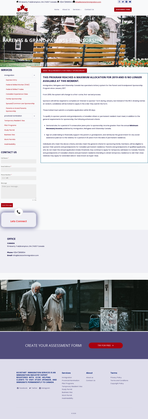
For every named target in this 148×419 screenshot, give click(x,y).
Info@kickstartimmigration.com (88, 2)
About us (89, 377)
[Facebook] (119, 1)
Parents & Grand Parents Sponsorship (16, 109)
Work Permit (67, 395)
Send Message (7, 205)
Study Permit (9, 130)
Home (56, 9)
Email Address (6, 166)
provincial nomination (13, 116)
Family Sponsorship (14, 99)
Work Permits (9, 139)
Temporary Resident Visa (14, 120)
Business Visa (9, 134)
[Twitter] (123, 1)
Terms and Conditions (119, 380)
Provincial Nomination (70, 380)
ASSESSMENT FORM (123, 9)
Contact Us (89, 9)
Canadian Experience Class (17, 94)
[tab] (64, 70)
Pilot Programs (10, 125)
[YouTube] (130, 1)
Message (4, 183)
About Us (66, 9)
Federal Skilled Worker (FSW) (17, 85)
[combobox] (3, 178)
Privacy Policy (116, 377)
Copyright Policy (117, 383)
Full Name (5, 158)
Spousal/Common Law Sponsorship (20, 103)
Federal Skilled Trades (15, 89)
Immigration (9, 75)
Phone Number (6, 175)
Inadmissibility (10, 144)
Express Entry (11, 80)
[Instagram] (126, 1)
